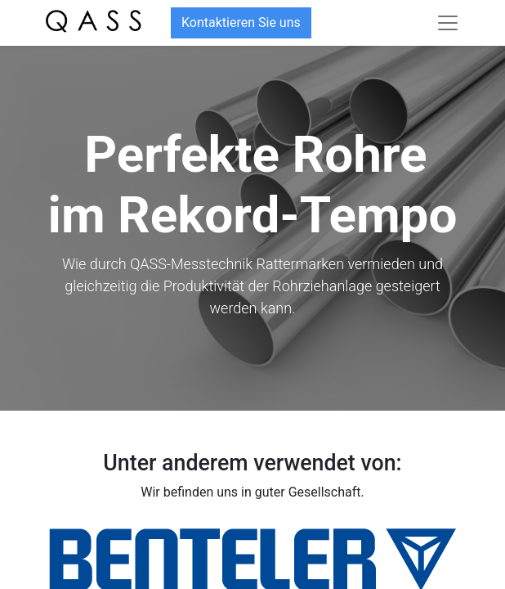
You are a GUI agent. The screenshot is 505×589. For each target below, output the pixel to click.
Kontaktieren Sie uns (241, 22)
